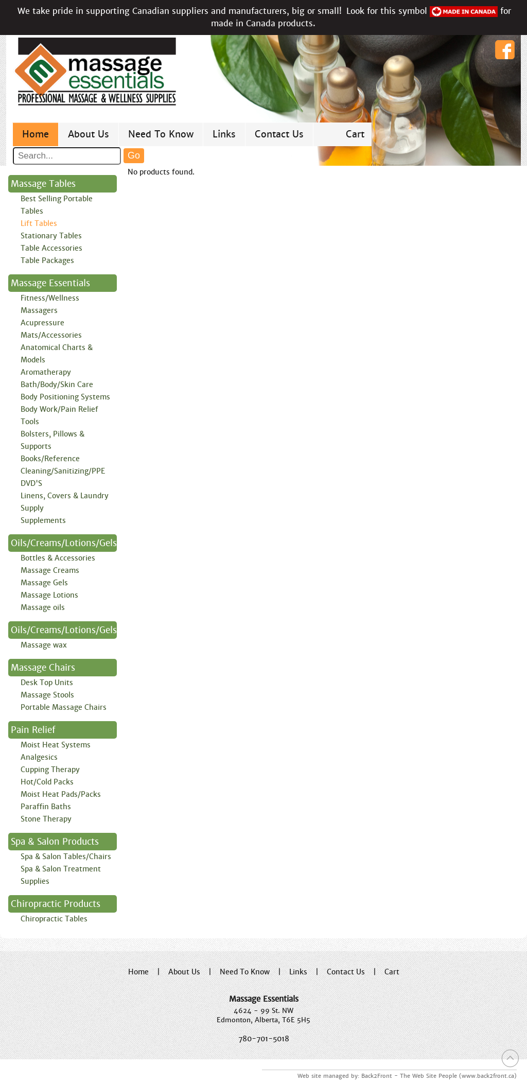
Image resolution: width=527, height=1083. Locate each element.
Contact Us (279, 134)
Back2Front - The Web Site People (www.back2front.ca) (439, 1075)
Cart (355, 134)
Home (35, 134)
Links (224, 134)
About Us (88, 134)
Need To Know (161, 134)
